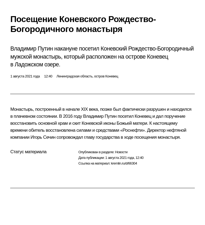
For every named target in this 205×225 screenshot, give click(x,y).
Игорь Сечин (43, 137)
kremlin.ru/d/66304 (124, 163)
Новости (121, 152)
